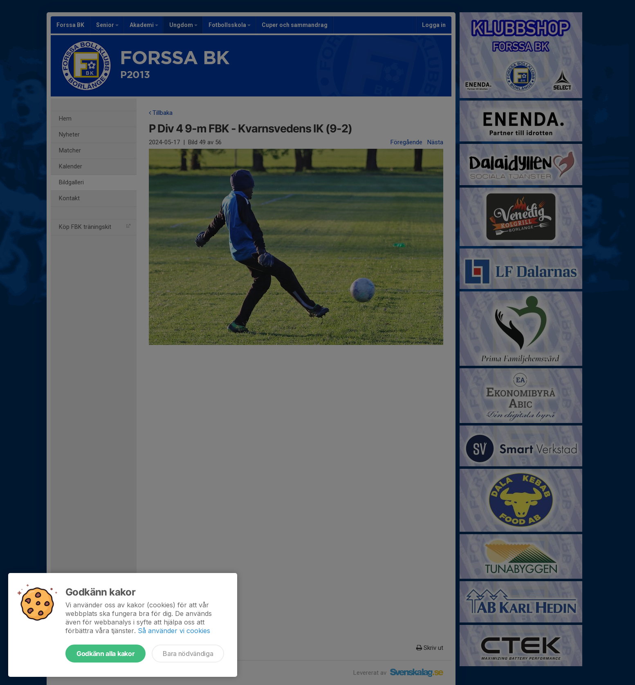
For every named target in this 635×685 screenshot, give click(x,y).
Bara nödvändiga (188, 653)
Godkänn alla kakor (105, 653)
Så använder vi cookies (174, 631)
